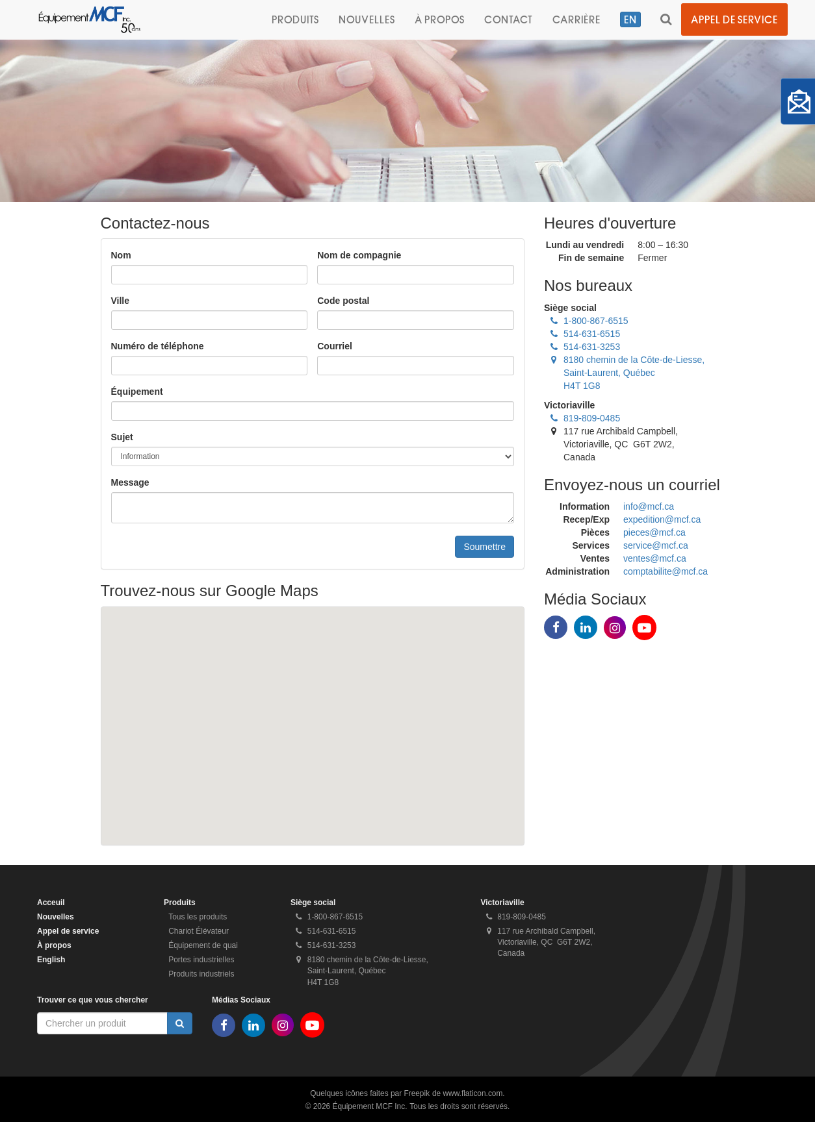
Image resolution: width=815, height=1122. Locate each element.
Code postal (343, 300)
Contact (508, 19)
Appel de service (734, 19)
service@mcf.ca (655, 545)
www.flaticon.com (473, 1093)
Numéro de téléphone (157, 346)
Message (130, 482)
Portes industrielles (201, 959)
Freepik (417, 1093)
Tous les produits (197, 916)
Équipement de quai (203, 945)
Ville (120, 300)
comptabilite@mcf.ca (665, 571)
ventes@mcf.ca (654, 558)
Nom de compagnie (359, 255)
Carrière (576, 19)
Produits (295, 19)
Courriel (334, 346)
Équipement (137, 391)
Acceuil (51, 902)
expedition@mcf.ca (662, 519)
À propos (440, 19)
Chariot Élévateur (198, 931)
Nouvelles (367, 19)
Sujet (122, 437)
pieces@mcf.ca (654, 532)
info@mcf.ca (648, 506)
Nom (121, 255)
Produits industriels (201, 974)
